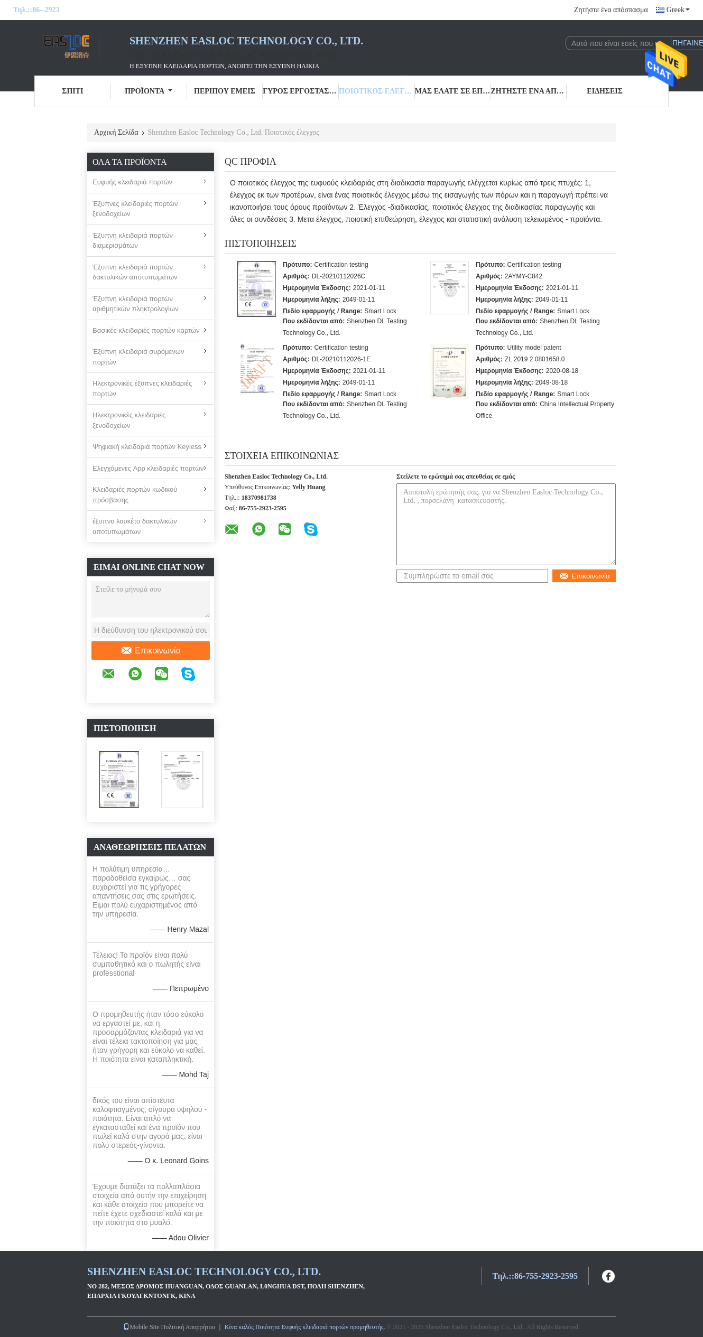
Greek (678, 10)
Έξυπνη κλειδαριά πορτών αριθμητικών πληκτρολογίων (135, 304)
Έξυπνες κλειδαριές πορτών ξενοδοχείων (135, 209)
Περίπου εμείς (224, 91)
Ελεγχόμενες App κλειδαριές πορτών (148, 468)
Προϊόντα (148, 91)
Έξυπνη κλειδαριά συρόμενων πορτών (138, 357)
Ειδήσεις (605, 91)
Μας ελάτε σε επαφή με (453, 91)
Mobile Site (141, 1327)
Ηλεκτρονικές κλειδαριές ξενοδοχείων (128, 420)
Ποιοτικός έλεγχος (377, 91)
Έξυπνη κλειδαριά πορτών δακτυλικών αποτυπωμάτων (135, 272)
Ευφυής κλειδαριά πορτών (132, 182)
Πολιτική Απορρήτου (188, 1327)
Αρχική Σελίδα (116, 132)
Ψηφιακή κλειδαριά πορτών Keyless (146, 447)
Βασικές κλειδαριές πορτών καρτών (146, 330)
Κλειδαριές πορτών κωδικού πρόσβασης (134, 494)
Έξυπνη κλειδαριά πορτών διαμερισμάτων (132, 240)
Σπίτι (72, 91)
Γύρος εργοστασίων (301, 91)
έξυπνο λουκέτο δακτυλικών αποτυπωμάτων (134, 526)
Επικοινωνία (151, 651)
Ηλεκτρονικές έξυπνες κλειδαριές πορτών (142, 388)
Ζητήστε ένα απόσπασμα (611, 10)
